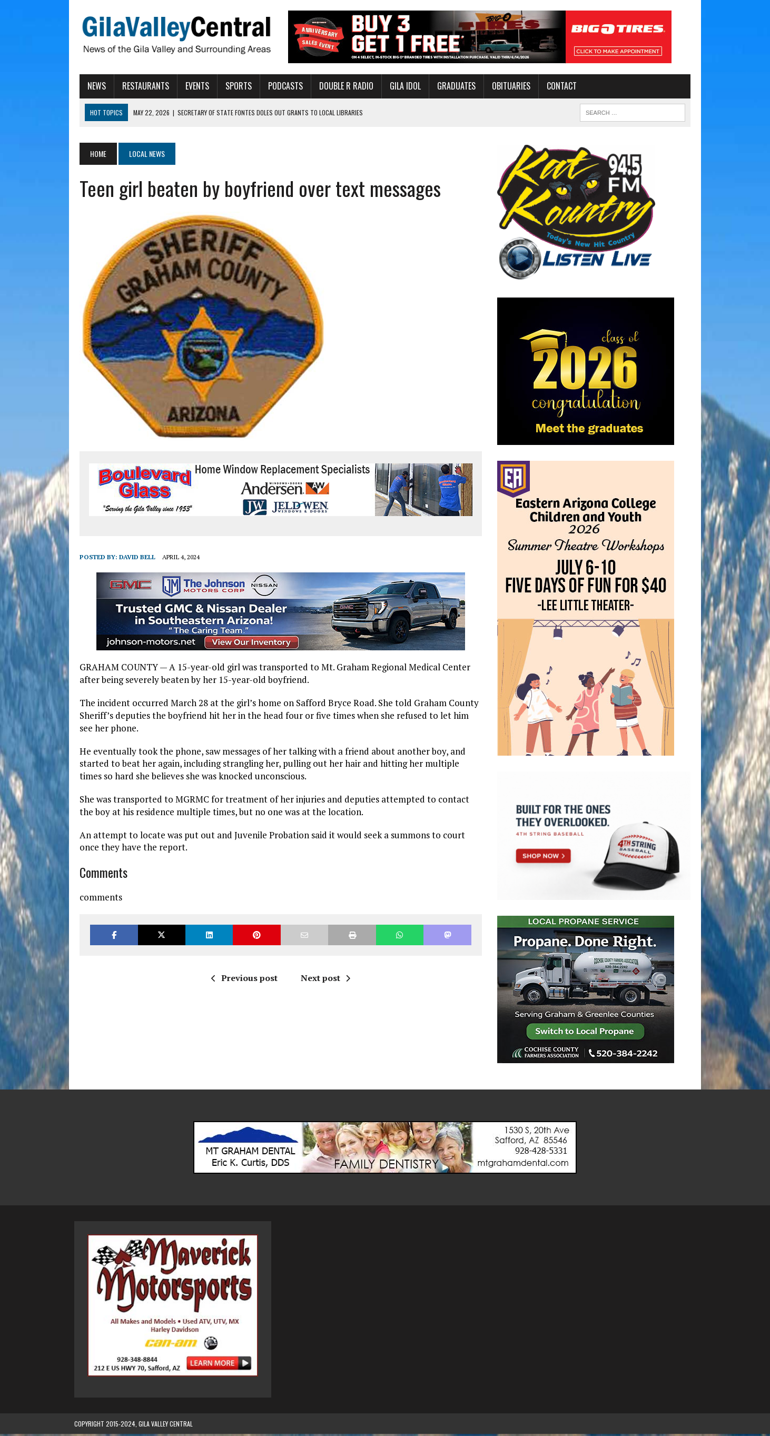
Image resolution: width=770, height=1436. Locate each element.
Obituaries (506, 86)
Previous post (242, 978)
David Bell (132, 557)
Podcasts (280, 86)
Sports (233, 86)
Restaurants (140, 86)
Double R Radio (341, 86)
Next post (323, 978)
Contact (556, 86)
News (91, 86)
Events (192, 86)
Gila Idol (400, 86)
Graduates (451, 86)
